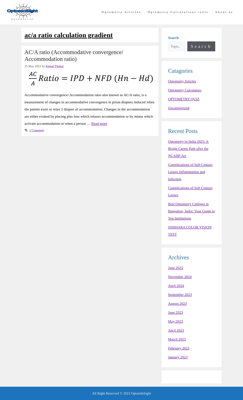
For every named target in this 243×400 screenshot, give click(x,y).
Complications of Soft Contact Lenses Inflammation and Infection (190, 172)
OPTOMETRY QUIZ (183, 99)
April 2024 (176, 286)
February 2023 (178, 348)
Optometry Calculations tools (178, 12)
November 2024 (180, 277)
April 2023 (176, 330)
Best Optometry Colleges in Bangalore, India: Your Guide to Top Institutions (191, 211)
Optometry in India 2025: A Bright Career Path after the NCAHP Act (188, 148)
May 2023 (175, 321)
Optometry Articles (121, 12)
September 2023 (180, 294)
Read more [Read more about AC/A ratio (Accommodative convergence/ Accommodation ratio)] (99, 123)
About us (224, 12)
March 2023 (177, 339)
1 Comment (36, 130)
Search (201, 46)
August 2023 (177, 303)
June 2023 (175, 312)
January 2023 (178, 357)
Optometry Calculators (184, 90)
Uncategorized (178, 108)
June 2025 (175, 268)
